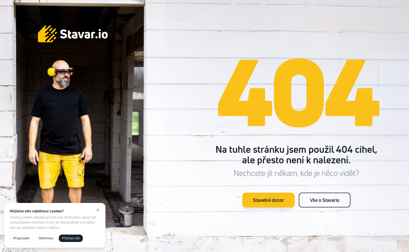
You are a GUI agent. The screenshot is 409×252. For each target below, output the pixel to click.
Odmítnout (46, 238)
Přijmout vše (71, 238)
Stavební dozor (268, 200)
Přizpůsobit (21, 238)
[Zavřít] (98, 210)
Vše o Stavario (324, 200)
